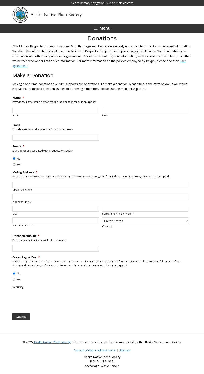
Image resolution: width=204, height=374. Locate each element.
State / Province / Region (117, 213)
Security (17, 287)
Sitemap (124, 350)
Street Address (22, 190)
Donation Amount (25, 236)
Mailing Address (24, 172)
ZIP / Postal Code (23, 225)
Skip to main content (119, 3)
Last (104, 115)
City (15, 213)
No (18, 158)
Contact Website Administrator (95, 350)
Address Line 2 (22, 202)
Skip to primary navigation (87, 3)
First (15, 115)
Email (16, 125)
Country (107, 226)
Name (18, 98)
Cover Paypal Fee (26, 257)
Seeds (18, 146)
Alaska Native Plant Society (52, 342)
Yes (19, 164)
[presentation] (42, 299)
